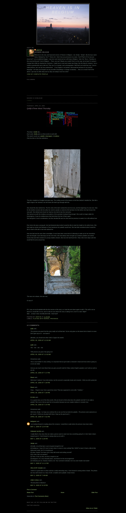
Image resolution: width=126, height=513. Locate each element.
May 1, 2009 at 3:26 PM (39, 438)
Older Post (94, 492)
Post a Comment (32, 489)
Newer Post (30, 492)
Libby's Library (34, 480)
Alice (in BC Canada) (36, 468)
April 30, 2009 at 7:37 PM (40, 404)
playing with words (41, 318)
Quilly (35, 132)
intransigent (48, 136)
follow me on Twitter (92, 508)
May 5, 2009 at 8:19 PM (39, 485)
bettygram (33, 421)
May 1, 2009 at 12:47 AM (39, 426)
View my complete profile (37, 74)
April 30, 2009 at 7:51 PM (40, 416)
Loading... (30, 100)
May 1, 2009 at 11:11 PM (39, 463)
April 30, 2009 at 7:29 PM (40, 382)
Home (62, 492)
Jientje (39, 50)
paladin (42, 136)
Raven (32, 377)
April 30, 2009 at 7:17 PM (40, 372)
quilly (31, 328)
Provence (54, 318)
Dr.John (32, 397)
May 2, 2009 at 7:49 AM (39, 475)
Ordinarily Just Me (35, 431)
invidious (56, 136)
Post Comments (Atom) (41, 496)
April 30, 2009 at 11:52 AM (40, 340)
